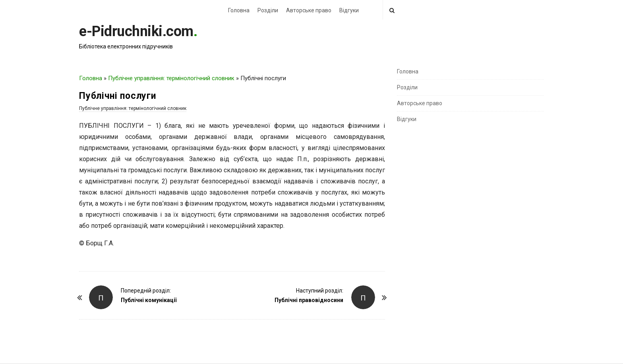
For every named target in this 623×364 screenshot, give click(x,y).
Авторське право (308, 10)
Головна (239, 10)
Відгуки (349, 10)
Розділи (267, 10)
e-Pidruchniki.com (136, 31)
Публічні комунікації (148, 300)
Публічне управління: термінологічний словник (171, 78)
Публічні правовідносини (309, 300)
